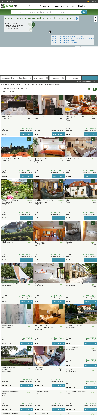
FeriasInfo (10, 6)
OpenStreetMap (86, 46)
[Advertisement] (49, 60)
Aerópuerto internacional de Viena (63, 40)
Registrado (9, 1)
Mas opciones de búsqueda (86, 81)
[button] (95, 17)
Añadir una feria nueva (64, 6)
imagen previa (2, 105)
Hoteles (81, 6)
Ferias (32, 6)
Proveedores (45, 6)
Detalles (6, 134)
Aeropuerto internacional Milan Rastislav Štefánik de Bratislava (72, 38)
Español (93, 1)
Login (2, 1)
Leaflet (77, 46)
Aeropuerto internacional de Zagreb (64, 42)
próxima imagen (31, 105)
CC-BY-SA (96, 46)
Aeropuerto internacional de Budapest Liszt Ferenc (68, 37)
